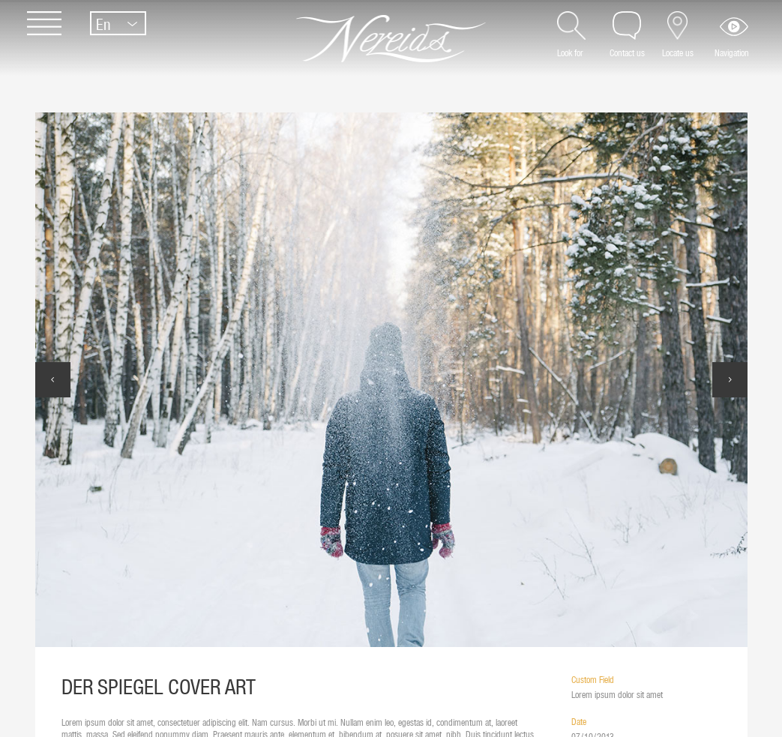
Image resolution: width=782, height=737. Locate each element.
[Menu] (36, 31)
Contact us (627, 52)
